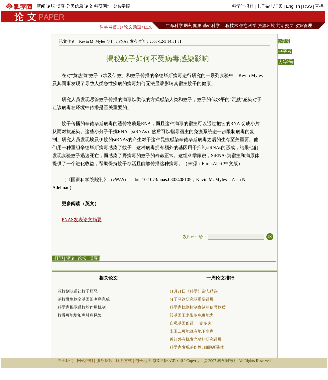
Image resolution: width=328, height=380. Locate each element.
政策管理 (303, 25)
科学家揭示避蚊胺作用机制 (82, 307)
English (293, 6)
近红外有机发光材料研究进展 (196, 339)
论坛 (50, 6)
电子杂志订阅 (270, 6)
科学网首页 (110, 26)
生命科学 (174, 25)
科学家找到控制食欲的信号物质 (198, 307)
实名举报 (121, 6)
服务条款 (104, 360)
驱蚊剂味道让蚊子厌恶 (78, 291)
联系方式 (124, 360)
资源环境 (266, 25)
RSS (307, 6)
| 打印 (57, 258)
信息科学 (248, 25)
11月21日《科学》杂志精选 (194, 291)
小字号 (284, 41)
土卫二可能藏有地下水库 (192, 331)
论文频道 (132, 26)
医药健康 (192, 25)
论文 (88, 6)
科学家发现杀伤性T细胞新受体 (197, 347)
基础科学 (211, 25)
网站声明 (85, 360)
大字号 (286, 62)
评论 (70, 258)
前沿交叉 (285, 25)
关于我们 (65, 360)
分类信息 (74, 6)
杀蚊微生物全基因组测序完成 (84, 299)
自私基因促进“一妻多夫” (191, 323)
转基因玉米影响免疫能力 (192, 315)
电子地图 (143, 360)
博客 (60, 6)
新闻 (41, 6)
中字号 (285, 51)
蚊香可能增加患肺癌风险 (80, 315)
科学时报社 (243, 6)
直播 (319, 6)
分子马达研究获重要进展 (192, 299)
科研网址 (102, 6)
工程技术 (229, 25)
